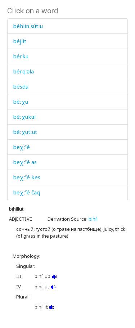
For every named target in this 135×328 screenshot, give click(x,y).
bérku (20, 56)
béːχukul (24, 116)
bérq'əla (23, 71)
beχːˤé (21, 146)
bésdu (20, 86)
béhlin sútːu (28, 26)
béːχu (20, 101)
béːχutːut (25, 131)
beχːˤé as (25, 162)
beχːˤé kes (26, 177)
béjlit (19, 41)
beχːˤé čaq (26, 192)
